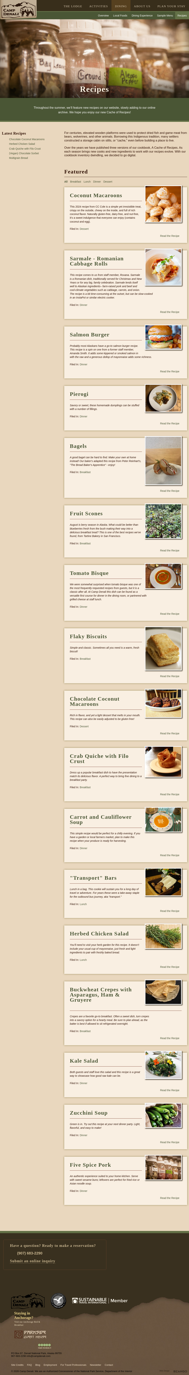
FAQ (29, 1365)
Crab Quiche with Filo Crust (25, 148)
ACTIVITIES (98, 6)
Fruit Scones (86, 513)
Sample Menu (165, 15)
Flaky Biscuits (88, 636)
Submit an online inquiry (32, 1261)
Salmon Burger (89, 334)
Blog (37, 1365)
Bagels (78, 446)
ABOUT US (142, 6)
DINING (121, 6)
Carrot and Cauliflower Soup (101, 819)
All (66, 181)
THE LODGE (73, 6)
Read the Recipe (169, 235)
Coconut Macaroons (96, 195)
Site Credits (17, 1365)
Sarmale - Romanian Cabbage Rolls (97, 261)
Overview (103, 15)
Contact (109, 1365)
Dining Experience (142, 15)
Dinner (97, 181)
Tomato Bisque (89, 573)
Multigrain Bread (18, 157)
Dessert (107, 181)
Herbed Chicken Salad (22, 143)
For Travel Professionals (73, 1365)
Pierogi (79, 394)
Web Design (164, 1371)
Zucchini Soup (89, 1113)
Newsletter (95, 1365)
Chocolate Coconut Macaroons (26, 139)
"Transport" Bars (93, 878)
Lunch (87, 181)
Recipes (182, 15)
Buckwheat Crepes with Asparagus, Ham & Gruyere (101, 997)
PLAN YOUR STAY (171, 6)
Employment (50, 1365)
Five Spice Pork (90, 1165)
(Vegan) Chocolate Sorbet (24, 153)
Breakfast (75, 181)
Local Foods (120, 15)
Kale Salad (84, 1061)
